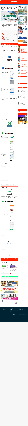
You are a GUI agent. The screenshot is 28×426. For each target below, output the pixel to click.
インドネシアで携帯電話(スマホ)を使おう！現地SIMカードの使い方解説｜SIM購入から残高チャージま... (22, 70)
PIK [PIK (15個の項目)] (26, 90)
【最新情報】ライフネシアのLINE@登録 (22, 309)
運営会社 (20, 311)
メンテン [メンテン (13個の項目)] (24, 91)
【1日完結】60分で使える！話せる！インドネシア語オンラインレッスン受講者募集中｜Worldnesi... (22, 52)
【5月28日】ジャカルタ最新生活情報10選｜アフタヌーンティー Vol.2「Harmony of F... (24, 47)
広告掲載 (11, 310)
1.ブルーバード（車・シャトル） (6, 33)
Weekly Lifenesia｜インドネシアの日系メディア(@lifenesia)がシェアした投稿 (8, 184)
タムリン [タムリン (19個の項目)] (20, 92)
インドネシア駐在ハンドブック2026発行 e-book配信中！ (24, 73)
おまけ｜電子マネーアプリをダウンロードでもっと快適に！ (8, 40)
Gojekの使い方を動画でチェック (7, 37)
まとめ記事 (2, 299)
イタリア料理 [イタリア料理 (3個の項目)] (20, 90)
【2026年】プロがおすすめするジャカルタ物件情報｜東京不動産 (24, 67)
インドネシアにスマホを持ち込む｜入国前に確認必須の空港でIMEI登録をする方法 (24, 58)
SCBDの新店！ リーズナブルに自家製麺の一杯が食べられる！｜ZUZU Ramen (24, 50)
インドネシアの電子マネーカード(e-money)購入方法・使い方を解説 (24, 65)
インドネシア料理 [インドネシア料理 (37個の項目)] (23, 98)
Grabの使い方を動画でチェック (7, 39)
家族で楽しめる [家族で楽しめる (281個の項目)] (24, 104)
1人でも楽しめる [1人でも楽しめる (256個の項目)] (20, 102)
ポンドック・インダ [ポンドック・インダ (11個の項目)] (23, 96)
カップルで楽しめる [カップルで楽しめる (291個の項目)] (21, 103)
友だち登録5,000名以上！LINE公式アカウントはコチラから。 (10, 21)
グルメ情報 (19, 79)
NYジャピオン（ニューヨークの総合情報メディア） (15, 318)
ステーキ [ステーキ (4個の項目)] (23, 90)
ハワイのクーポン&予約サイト (23, 318)
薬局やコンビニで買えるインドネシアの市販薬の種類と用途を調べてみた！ (24, 56)
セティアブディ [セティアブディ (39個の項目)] (23, 92)
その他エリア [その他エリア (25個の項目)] (24, 97)
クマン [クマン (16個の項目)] (20, 96)
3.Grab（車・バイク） (5, 38)
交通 (4, 299)
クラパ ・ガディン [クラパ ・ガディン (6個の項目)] (20, 91)
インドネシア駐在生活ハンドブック (22, 314)
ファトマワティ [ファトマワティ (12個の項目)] (20, 97)
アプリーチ (8, 132)
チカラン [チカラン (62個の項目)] (20, 98)
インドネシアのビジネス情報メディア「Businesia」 (6, 318)
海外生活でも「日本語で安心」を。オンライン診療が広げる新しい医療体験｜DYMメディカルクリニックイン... (22, 61)
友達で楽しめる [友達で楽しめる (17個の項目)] (20, 104)
